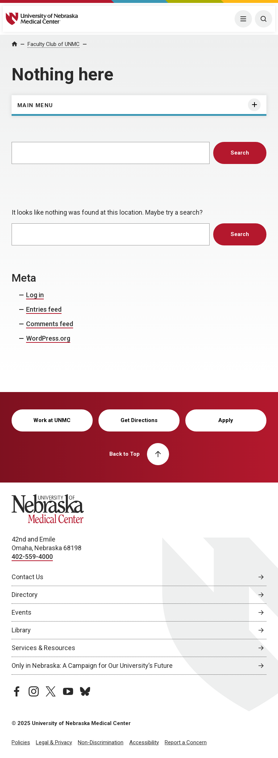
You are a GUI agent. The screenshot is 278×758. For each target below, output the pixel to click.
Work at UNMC (52, 420)
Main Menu (35, 105)
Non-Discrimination (100, 742)
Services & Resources (43, 648)
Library (21, 630)
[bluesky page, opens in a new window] (85, 691)
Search (240, 153)
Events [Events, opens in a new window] (21, 612)
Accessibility (144, 742)
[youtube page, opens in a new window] (68, 691)
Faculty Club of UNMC (54, 44)
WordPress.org (48, 338)
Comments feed (49, 324)
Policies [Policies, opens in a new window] (21, 742)
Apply (225, 420)
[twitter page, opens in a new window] (51, 691)
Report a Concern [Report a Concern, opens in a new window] (186, 742)
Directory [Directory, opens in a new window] (25, 594)
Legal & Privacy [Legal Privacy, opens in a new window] (54, 742)
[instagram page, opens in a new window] (34, 691)
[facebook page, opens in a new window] (17, 691)
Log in (35, 295)
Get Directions (139, 420)
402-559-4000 (32, 556)
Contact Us (27, 577)
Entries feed (44, 309)
